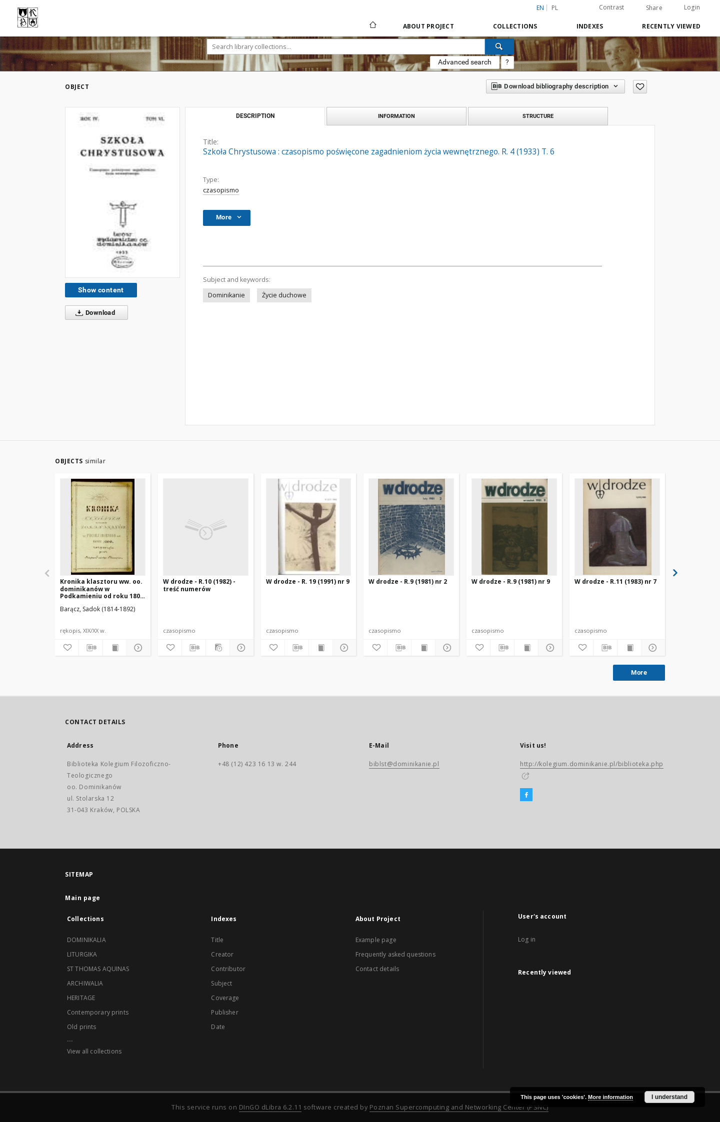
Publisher (224, 1012)
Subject (221, 983)
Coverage (225, 998)
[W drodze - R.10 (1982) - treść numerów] (206, 527)
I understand (670, 1097)
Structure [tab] (538, 115)
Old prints (81, 1027)
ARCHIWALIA (85, 983)
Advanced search (465, 62)
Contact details (377, 969)
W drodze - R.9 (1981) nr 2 (407, 581)
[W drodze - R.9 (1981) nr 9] (514, 527)
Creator (222, 954)
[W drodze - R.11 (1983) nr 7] (617, 527)
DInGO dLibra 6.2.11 (270, 1107)
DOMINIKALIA (86, 940)
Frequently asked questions (396, 954)
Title (217, 940)
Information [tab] (396, 115)
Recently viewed (671, 26)
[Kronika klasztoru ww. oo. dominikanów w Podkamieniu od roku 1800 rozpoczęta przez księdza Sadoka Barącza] (102, 527)
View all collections (94, 1051)
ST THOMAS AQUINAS (98, 969)
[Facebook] (526, 795)
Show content (101, 290)
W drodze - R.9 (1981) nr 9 (511, 581)
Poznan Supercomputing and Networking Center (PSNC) (459, 1107)
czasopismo (221, 190)
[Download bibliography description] (90, 647)
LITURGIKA (82, 954)
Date (218, 1027)
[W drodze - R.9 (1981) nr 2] (411, 527)
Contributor (228, 969)
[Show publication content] (114, 647)
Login (692, 7)
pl (555, 7)
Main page (82, 898)
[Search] (499, 46)
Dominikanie (226, 295)
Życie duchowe (284, 295)
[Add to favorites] (640, 86)
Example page (376, 940)
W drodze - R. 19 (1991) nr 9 (308, 581)
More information (610, 1097)
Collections (515, 26)
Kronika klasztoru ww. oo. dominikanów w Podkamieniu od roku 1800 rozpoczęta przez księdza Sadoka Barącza (102, 588)
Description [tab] (255, 115)
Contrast (611, 7)
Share (654, 8)
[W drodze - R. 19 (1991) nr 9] (308, 527)
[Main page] (372, 26)
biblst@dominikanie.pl (404, 764)
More (639, 672)
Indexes (590, 26)
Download (93, 313)
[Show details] (137, 647)
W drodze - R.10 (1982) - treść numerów (199, 585)
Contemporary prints (97, 1012)
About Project (428, 26)
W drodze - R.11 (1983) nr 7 (615, 581)
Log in (527, 939)
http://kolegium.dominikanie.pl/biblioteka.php (592, 764)
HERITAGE (81, 998)
